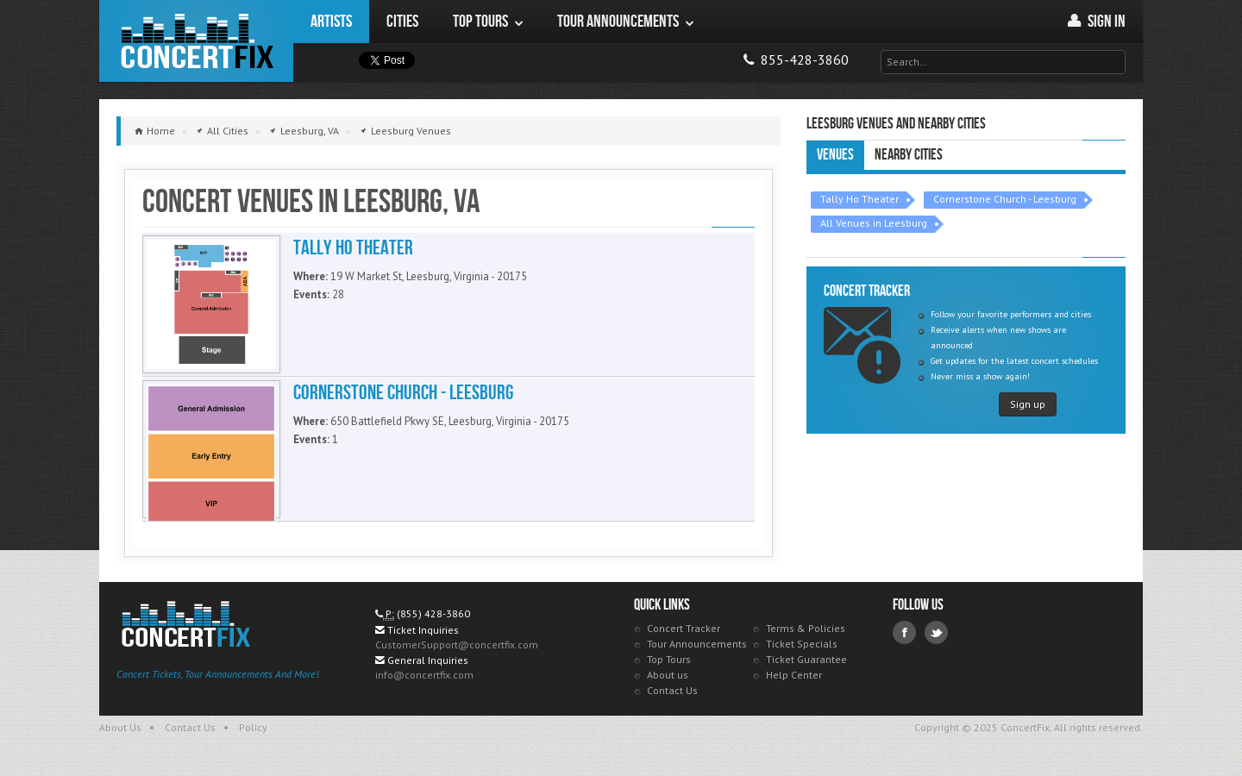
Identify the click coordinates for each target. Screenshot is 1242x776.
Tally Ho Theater (859, 198)
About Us (120, 727)
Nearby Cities (909, 155)
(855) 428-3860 (433, 613)
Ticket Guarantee (806, 659)
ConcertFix (196, 41)
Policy (253, 727)
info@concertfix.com (424, 674)
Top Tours (669, 659)
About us (667, 674)
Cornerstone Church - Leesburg (1004, 198)
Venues (835, 155)
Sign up (1027, 403)
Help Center (794, 674)
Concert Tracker (683, 628)
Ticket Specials (801, 643)
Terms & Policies (805, 628)
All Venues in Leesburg (873, 222)
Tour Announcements (697, 643)
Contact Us (672, 690)
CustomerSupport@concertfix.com (456, 644)
